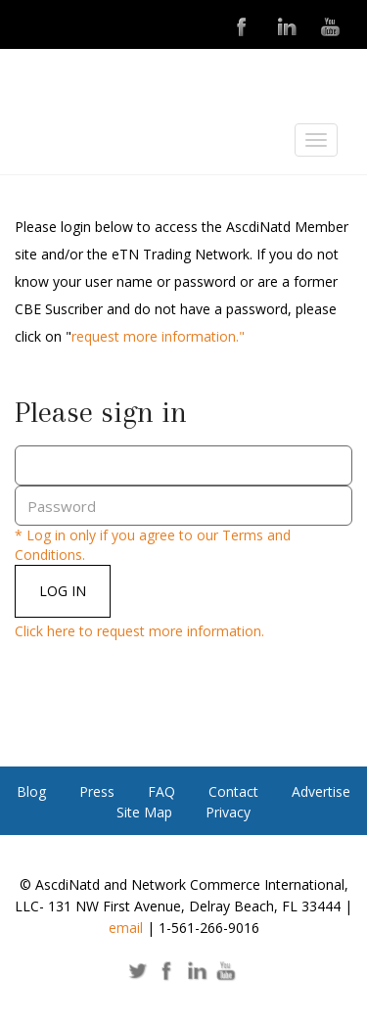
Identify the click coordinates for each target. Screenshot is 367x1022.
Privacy (228, 812)
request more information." (158, 336)
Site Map (144, 812)
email (126, 927)
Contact (233, 791)
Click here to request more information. (139, 631)
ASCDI (112, 145)
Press (97, 791)
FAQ (161, 791)
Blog (31, 791)
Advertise (321, 791)
